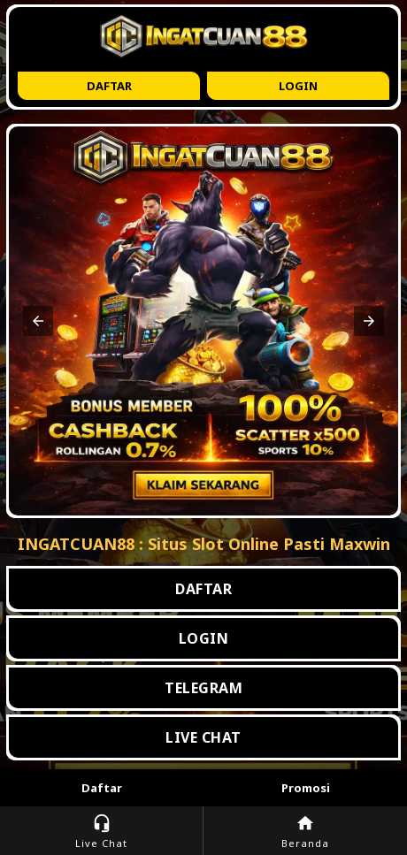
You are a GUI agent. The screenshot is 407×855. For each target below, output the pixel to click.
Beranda (305, 831)
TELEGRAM (203, 688)
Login (298, 86)
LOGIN (204, 638)
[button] (38, 321)
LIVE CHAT (203, 737)
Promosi (305, 788)
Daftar (109, 86)
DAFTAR (203, 589)
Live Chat (101, 831)
